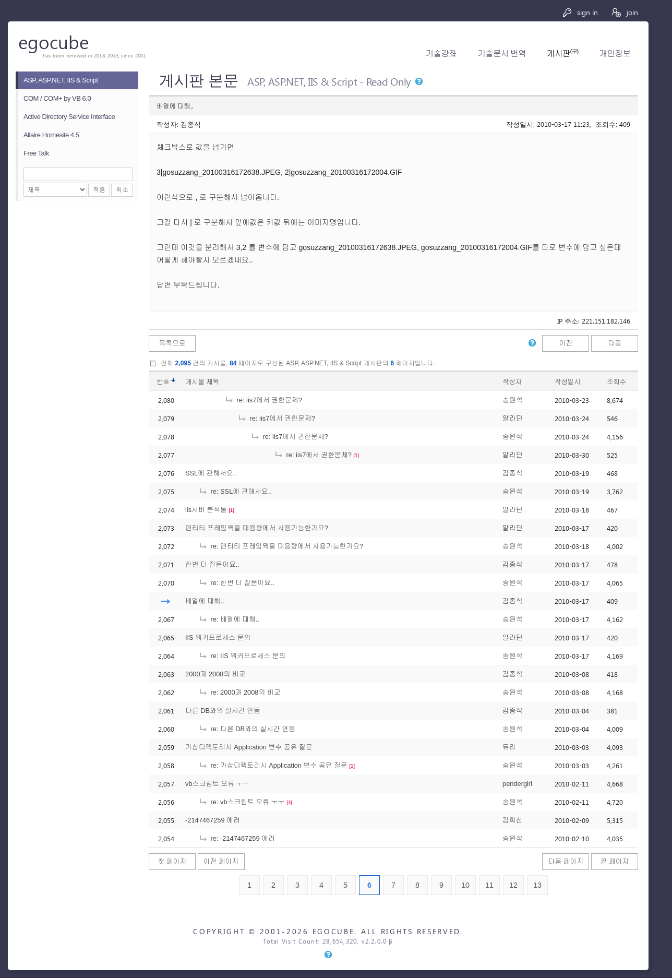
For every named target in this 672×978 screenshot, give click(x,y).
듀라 (509, 747)
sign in (580, 12)
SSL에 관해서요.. (211, 473)
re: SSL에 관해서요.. (235, 491)
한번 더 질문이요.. (212, 564)
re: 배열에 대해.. (228, 619)
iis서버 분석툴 (206, 510)
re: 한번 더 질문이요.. (236, 583)
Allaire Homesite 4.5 (51, 135)
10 (465, 885)
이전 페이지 (221, 861)
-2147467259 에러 (212, 820)
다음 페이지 (566, 861)
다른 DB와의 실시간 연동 (222, 710)
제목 (212, 382)
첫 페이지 (172, 861)
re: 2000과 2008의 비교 (239, 692)
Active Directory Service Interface (69, 117)
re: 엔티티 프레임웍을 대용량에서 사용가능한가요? (280, 546)
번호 (163, 382)
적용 (99, 190)
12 (513, 885)
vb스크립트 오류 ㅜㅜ (217, 784)
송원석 (512, 400)
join (624, 12)
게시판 (562, 53)
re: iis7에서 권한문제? (263, 400)
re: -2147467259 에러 (236, 838)
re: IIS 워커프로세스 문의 (241, 656)
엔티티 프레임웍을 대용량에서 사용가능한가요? (256, 528)
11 (489, 885)
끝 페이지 (615, 861)
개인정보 (614, 53)
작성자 (512, 382)
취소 (122, 190)
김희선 (512, 820)
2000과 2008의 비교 (215, 674)
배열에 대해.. (204, 601)
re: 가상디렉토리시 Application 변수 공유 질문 (272, 765)
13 (537, 885)
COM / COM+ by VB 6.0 (57, 98)
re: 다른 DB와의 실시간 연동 (246, 729)
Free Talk (36, 153)
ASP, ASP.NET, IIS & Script (60, 80)
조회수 (616, 382)
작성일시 (567, 382)
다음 (614, 343)
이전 (566, 343)
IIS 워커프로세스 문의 (217, 637)
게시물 (202, 382)
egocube (53, 41)
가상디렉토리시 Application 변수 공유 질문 (248, 747)
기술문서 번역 (501, 53)
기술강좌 (441, 53)
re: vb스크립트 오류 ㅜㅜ (241, 802)
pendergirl (517, 784)
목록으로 (172, 343)
